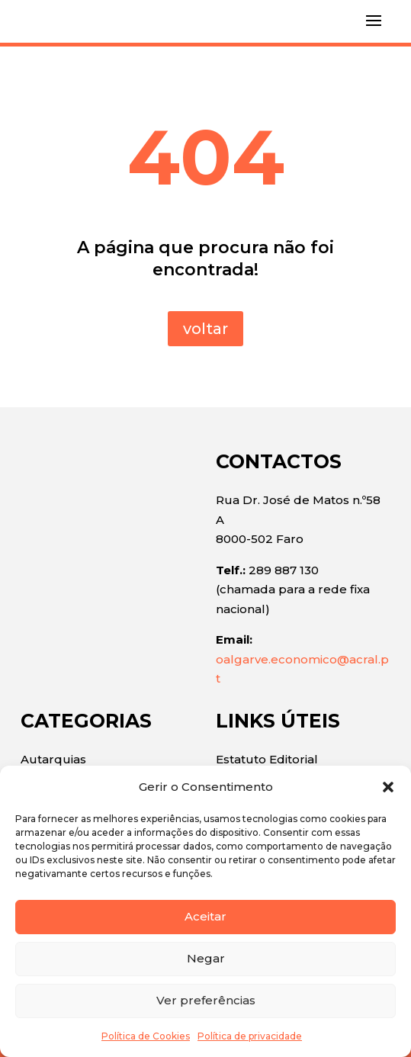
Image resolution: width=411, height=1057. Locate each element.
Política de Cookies (145, 1036)
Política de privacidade (249, 1036)
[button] (388, 787)
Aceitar (205, 916)
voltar (205, 329)
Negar (206, 958)
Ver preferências (205, 1000)
